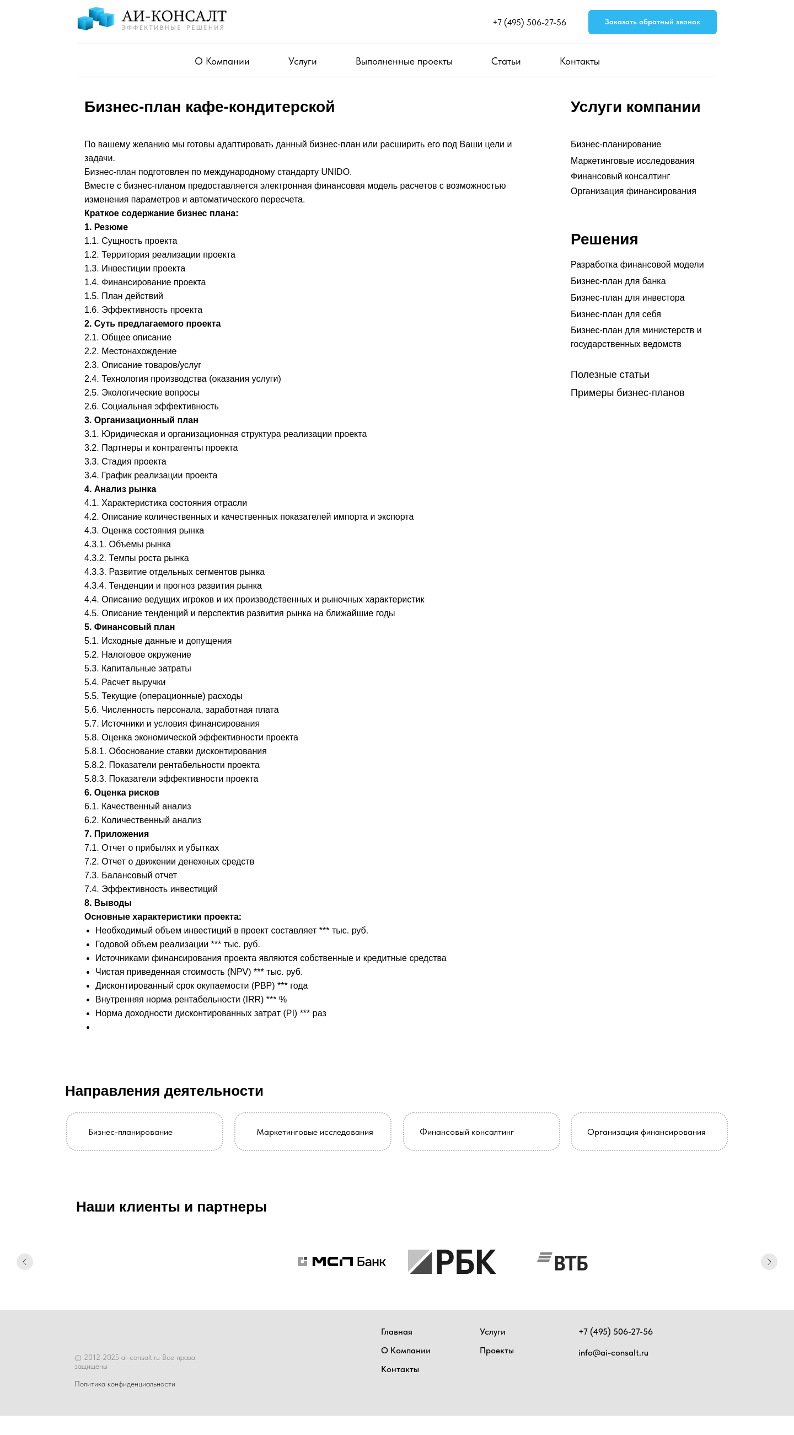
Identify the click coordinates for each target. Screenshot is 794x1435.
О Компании (222, 61)
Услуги (302, 61)
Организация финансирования (633, 191)
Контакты (580, 61)
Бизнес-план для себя (616, 314)
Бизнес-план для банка (618, 281)
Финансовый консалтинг (620, 176)
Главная (396, 1331)
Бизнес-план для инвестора (628, 297)
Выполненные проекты (404, 61)
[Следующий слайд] (769, 1261)
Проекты (497, 1350)
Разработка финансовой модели (637, 264)
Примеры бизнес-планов (628, 392)
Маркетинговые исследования (632, 161)
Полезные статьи (610, 374)
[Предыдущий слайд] (25, 1261)
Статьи (506, 61)
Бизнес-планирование (616, 144)
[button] (652, 22)
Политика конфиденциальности (124, 1383)
